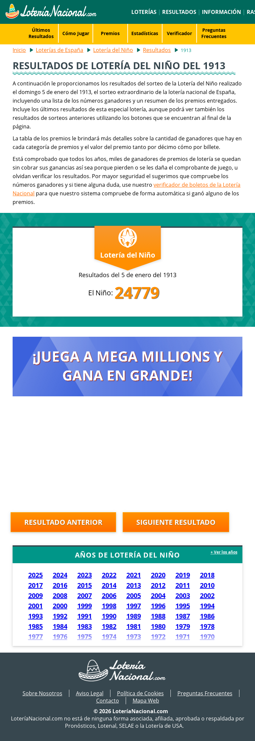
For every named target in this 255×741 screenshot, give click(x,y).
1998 (109, 605)
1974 (109, 636)
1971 (182, 636)
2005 (133, 595)
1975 (84, 636)
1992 (60, 616)
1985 (35, 626)
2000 (60, 605)
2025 (35, 574)
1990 (109, 616)
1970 (207, 636)
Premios (110, 33)
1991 (84, 616)
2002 (207, 595)
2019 (182, 574)
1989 (133, 616)
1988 (158, 616)
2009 (35, 595)
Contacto (107, 700)
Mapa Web (146, 700)
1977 (35, 636)
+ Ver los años (224, 552)
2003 (182, 595)
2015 (84, 585)
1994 (207, 605)
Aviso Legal (89, 693)
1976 (60, 636)
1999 (84, 605)
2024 (60, 574)
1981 (133, 626)
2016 (60, 585)
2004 (158, 595)
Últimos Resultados (41, 33)
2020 (158, 574)
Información (221, 12)
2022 (109, 574)
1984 (60, 626)
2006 (109, 595)
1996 (158, 605)
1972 (158, 636)
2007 (84, 595)
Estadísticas (144, 33)
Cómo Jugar (75, 33)
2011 (182, 585)
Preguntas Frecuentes (213, 33)
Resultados (179, 12)
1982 (109, 626)
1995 (182, 605)
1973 (133, 636)
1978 (207, 626)
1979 (182, 626)
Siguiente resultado (176, 522)
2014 (109, 585)
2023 (84, 574)
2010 (207, 585)
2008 (60, 595)
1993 (35, 616)
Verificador (179, 33)
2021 (133, 574)
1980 (158, 626)
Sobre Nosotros (42, 693)
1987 (182, 616)
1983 (84, 626)
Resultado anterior (63, 522)
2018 (207, 574)
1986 (207, 616)
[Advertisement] (127, 456)
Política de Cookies (140, 693)
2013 (133, 585)
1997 (133, 605)
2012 (158, 585)
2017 (35, 585)
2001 (35, 605)
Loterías (144, 12)
